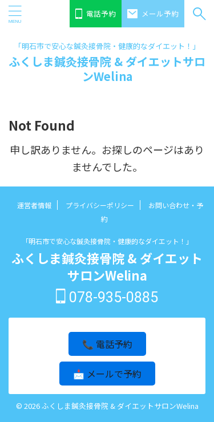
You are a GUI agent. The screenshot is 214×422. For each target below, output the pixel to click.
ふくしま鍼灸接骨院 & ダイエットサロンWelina (107, 68)
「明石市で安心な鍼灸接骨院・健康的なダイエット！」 (107, 241)
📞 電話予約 (107, 344)
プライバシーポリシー (100, 205)
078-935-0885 (107, 297)
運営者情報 (34, 205)
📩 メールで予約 (107, 373)
